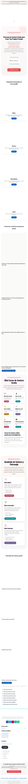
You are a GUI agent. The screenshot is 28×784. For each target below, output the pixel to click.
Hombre (14, 146)
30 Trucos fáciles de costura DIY (8, 619)
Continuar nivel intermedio (10, 518)
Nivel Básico (7, 483)
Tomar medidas (7, 409)
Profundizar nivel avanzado (10, 542)
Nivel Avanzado (8, 528)
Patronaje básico (7, 421)
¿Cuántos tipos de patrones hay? (10, 696)
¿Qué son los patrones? (8, 689)
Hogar (14, 212)
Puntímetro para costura (6, 649)
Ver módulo (6, 401)
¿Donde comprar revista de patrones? (10, 704)
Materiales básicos (8, 396)
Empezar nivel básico (9, 495)
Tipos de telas (18, 396)
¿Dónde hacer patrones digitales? (10, 702)
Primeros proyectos (19, 421)
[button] (14, 21)
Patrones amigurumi (13, 778)
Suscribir (5, 747)
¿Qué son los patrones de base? (9, 693)
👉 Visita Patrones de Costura (14, 771)
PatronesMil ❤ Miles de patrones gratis (14, 782)
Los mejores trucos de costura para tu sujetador (11, 589)
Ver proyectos (18, 426)
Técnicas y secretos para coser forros (9, 680)
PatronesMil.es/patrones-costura (11, 3)
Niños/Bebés (14, 179)
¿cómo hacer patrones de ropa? (9, 691)
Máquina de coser (19, 409)
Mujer (14, 113)
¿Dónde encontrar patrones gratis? (10, 700)
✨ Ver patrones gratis (14, 69)
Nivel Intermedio (9, 506)
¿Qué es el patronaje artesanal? (9, 698)
